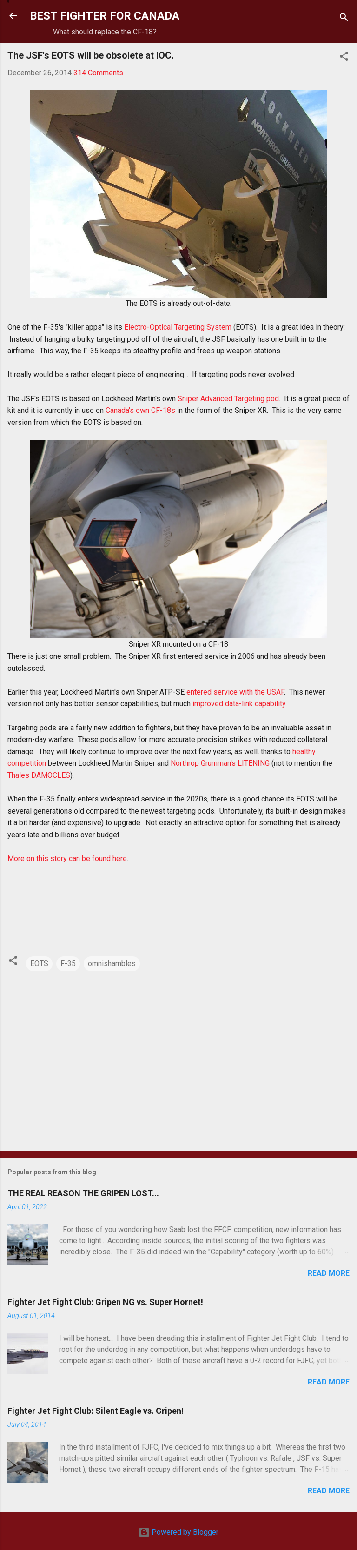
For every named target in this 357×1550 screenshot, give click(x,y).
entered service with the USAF (235, 692)
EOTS (39, 963)
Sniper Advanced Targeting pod (228, 398)
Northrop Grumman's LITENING (220, 763)
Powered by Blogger (178, 1532)
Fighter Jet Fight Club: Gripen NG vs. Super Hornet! (105, 1302)
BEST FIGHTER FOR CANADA (104, 15)
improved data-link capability (238, 703)
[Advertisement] (178, 1071)
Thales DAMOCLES (38, 775)
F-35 (68, 963)
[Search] (344, 19)
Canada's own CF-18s (140, 410)
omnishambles (112, 963)
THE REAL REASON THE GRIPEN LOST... (83, 1193)
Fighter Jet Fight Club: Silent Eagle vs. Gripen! (95, 1411)
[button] (344, 58)
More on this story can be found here (67, 858)
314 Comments (98, 72)
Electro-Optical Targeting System (177, 327)
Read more (329, 1273)
